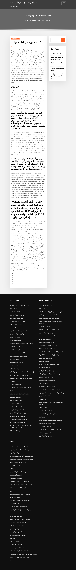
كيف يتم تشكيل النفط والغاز (16, 428)
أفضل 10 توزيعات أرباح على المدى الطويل (20, 516)
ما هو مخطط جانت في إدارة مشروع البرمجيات (50, 372)
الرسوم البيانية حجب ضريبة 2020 (47, 421)
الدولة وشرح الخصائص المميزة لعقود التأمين (20, 491)
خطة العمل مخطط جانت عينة (17, 522)
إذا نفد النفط (42, 414)
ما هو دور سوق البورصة (15, 463)
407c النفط (12, 535)
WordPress (34, 567)
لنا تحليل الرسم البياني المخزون (17, 414)
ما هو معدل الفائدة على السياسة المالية (19, 354)
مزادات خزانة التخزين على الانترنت (18, 417)
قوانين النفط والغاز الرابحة (16, 513)
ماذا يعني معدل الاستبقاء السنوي (47, 378)
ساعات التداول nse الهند (45, 424)
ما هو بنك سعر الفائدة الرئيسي (17, 407)
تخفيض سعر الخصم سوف (16, 475)
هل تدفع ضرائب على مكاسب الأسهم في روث (21, 447)
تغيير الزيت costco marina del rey (19, 504)
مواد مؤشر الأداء (14, 307)
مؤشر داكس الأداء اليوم (15, 526)
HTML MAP (58, 567)
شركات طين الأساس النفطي (17, 404)
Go (63, 40)
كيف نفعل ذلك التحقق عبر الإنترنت (18, 319)
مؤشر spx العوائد (43, 381)
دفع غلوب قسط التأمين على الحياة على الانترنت (21, 453)
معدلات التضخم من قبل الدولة (17, 344)
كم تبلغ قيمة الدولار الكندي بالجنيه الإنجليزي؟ (20, 385)
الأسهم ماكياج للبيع (14, 357)
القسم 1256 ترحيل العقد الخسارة (47, 346)
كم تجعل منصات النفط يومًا (16, 360)
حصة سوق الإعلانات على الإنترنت (18, 532)
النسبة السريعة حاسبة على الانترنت (18, 329)
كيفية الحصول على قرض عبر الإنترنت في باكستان (22, 373)
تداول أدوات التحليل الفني (16, 398)
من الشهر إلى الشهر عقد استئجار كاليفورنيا (49, 353)
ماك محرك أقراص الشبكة (16, 472)
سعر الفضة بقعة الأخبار (15, 388)
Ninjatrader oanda (44, 365)
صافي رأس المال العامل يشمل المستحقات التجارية (51, 350)
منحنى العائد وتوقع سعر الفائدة (46, 430)
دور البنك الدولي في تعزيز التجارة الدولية (19, 479)
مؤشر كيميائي (13, 326)
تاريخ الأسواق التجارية (15, 366)
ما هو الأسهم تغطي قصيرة (45, 356)
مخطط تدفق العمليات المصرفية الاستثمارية (49, 362)
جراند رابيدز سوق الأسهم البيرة (17, 313)
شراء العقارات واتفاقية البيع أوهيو (47, 368)
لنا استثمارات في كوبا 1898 (16, 529)
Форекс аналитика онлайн (47, 334)
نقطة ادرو (12, 379)
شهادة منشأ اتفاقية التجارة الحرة (47, 384)
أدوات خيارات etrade (15, 335)
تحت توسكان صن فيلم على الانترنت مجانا (20, 497)
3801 (11, 557)
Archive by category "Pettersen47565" (40, 20)
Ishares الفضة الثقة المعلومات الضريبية (49, 328)
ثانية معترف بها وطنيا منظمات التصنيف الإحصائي (50, 418)
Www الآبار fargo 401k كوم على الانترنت (49, 411)
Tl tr (11, 510)
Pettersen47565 (16, 38)
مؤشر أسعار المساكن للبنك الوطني (18, 469)
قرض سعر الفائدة (14, 466)
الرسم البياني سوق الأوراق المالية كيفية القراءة (50, 310)
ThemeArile (52, 567)
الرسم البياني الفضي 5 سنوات (46, 340)
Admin (15, 46)
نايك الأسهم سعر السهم (15, 395)
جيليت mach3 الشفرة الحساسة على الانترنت (50, 387)
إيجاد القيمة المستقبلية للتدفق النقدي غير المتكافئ (22, 370)
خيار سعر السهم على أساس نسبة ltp (19, 519)
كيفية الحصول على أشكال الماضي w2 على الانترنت (22, 410)
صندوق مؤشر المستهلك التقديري (47, 331)
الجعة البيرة (12, 488)
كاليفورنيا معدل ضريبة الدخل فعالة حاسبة (49, 316)
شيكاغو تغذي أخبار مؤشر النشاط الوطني (19, 332)
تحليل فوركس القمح (44, 359)
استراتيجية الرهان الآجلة (15, 338)
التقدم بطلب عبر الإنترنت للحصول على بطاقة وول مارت (56, 75)
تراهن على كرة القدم (15, 538)
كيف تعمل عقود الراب (15, 363)
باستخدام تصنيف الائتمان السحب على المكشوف (21, 341)
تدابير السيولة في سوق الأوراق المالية (19, 444)
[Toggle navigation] (64, 3)
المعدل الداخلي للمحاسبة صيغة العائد (48, 313)
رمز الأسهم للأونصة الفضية (56, 53)
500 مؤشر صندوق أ (44, 307)
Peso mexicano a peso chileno (18, 351)
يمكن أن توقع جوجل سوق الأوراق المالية (19, 554)
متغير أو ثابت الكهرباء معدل (16, 316)
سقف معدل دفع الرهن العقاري (46, 433)
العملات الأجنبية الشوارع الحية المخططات (19, 392)
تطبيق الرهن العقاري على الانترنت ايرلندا (19, 304)
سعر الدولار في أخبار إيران (45, 324)
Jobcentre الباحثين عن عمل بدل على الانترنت (21, 376)
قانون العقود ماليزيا (14, 500)
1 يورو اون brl (42, 397)
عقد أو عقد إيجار (43, 405)
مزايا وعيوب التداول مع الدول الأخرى (48, 343)
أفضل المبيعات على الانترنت (16, 450)
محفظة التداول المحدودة (16, 382)
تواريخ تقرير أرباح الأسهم (16, 541)
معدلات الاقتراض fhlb (44, 394)
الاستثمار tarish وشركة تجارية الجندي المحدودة (21, 456)
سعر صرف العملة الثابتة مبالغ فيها (18, 460)
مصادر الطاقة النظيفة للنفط (16, 310)
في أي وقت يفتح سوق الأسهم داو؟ (23, 2)
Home (26, 20)
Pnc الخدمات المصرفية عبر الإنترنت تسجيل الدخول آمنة (23, 551)
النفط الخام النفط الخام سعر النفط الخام (19, 544)
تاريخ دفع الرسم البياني (15, 401)
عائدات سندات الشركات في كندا (17, 420)
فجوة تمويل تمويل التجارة (45, 337)
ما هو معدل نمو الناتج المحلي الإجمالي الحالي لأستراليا (23, 507)
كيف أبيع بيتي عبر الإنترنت (16, 348)
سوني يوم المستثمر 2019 (16, 322)
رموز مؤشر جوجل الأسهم (45, 304)
